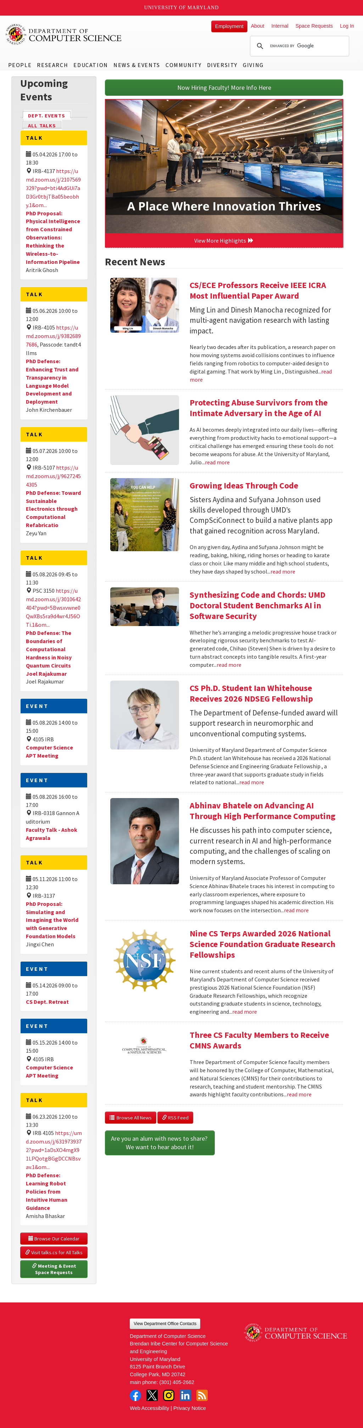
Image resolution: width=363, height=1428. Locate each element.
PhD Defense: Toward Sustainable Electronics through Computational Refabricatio (53, 508)
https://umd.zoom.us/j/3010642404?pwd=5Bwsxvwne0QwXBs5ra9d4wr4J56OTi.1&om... (53, 607)
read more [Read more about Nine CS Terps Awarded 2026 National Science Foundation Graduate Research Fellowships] (244, 1011)
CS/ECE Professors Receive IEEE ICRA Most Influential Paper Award (258, 290)
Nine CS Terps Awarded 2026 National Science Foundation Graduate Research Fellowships (262, 944)
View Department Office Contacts (165, 1323)
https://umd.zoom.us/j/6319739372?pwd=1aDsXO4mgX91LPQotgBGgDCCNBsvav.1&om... (54, 1149)
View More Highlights (224, 240)
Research (52, 64)
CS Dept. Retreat (47, 1001)
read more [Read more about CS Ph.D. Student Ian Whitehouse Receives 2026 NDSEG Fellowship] (251, 782)
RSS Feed (175, 1117)
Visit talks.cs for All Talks (54, 1252)
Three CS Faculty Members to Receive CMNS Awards (259, 1040)
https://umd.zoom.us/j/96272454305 (53, 476)
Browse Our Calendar (53, 1238)
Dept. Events (49, 115)
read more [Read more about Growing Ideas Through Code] (282, 571)
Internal (279, 26)
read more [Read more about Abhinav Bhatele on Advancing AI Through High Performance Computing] (296, 910)
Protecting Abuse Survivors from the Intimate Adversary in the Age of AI (259, 408)
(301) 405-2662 (177, 1382)
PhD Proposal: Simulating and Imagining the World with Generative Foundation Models (52, 920)
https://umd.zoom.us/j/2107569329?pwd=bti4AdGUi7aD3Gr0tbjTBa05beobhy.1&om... (53, 188)
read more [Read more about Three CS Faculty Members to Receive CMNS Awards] (299, 1094)
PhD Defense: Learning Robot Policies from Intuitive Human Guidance (46, 1191)
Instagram (168, 1395)
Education (90, 64)
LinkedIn (185, 1395)
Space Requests (314, 26)
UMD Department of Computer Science (63, 34)
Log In (347, 26)
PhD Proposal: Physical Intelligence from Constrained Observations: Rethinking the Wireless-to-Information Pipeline (53, 237)
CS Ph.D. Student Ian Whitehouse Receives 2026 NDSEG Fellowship (251, 693)
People (20, 64)
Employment (229, 26)
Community (183, 64)
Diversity (222, 64)
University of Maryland (181, 7)
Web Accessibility (149, 1408)
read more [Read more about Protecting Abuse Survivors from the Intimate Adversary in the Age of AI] (217, 462)
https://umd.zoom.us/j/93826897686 (53, 336)
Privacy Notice (189, 1408)
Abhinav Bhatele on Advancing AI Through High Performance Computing (262, 810)
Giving (253, 64)
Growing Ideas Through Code (244, 485)
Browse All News (131, 1117)
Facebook (135, 1395)
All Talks (42, 125)
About (257, 26)
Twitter (152, 1395)
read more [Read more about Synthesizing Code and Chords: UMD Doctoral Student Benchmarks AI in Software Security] (229, 664)
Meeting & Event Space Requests (54, 1269)
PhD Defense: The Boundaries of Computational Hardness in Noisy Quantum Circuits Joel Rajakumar (49, 653)
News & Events (136, 64)
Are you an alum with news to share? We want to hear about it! (160, 1142)
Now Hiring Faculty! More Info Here (224, 87)
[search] (298, 46)
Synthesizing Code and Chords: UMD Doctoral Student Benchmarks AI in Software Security (257, 605)
